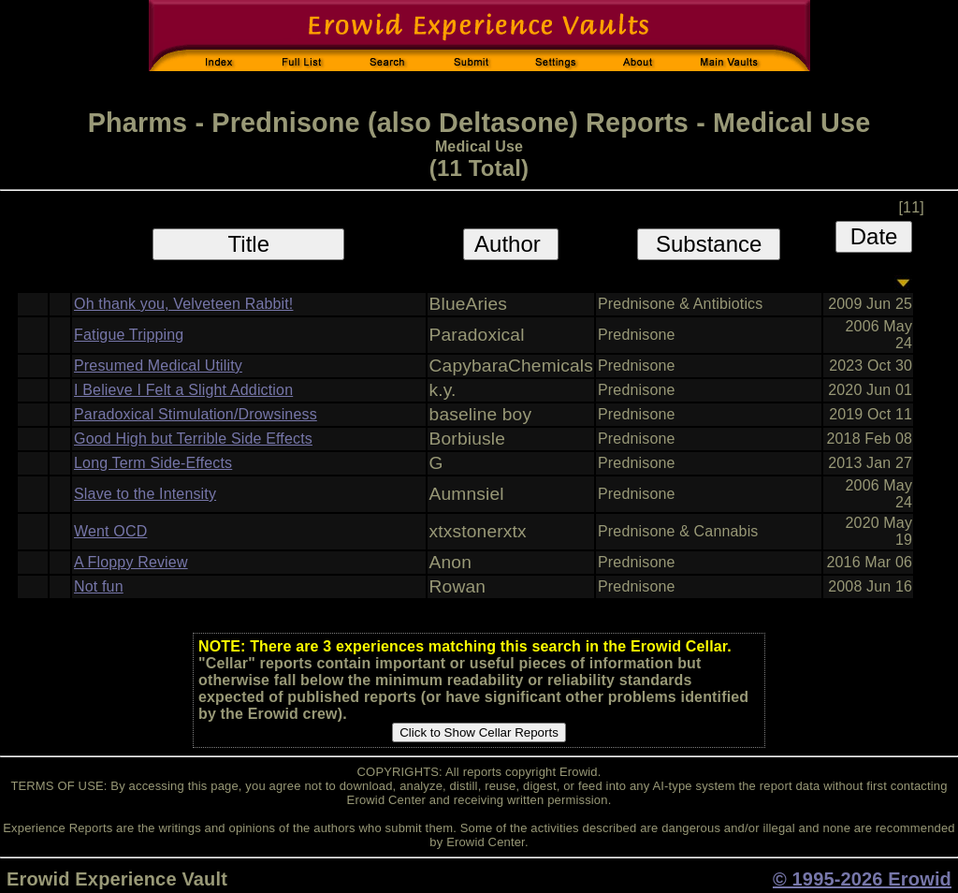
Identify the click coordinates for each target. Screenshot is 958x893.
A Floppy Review (131, 562)
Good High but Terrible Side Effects (193, 438)
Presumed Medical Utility (158, 365)
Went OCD (110, 531)
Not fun (98, 586)
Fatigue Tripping (128, 335)
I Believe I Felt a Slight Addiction (183, 390)
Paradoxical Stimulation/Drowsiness (195, 414)
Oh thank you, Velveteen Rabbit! (183, 304)
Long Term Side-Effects (153, 463)
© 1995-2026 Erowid (862, 879)
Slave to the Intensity (145, 494)
